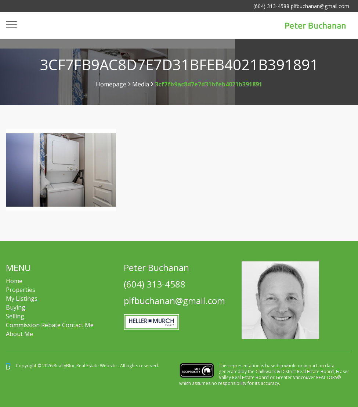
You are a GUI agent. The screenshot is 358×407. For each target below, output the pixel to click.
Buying (15, 307)
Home (14, 281)
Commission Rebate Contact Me (50, 325)
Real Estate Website (97, 366)
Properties (20, 290)
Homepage (111, 84)
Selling (15, 316)
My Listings (21, 298)
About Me (19, 334)
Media (140, 84)
